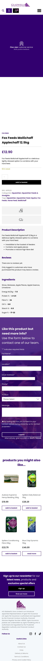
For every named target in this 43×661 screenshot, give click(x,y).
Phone (5, 384)
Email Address (8, 375)
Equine (34, 198)
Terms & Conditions (21, 657)
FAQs (21, 650)
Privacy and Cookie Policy (21, 660)
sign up (21, 588)
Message (5, 405)
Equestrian (16, 193)
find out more (21, 594)
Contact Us (21, 647)
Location (6, 364)
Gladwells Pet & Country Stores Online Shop (20, 4)
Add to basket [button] (11, 508)
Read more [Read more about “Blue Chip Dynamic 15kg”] (31, 553)
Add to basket (21, 182)
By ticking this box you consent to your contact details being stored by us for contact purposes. (21, 424)
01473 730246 (35, 438)
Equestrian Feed (23, 198)
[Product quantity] (5, 176)
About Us (21, 644)
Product (5, 395)
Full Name (6, 353)
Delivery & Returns (21, 653)
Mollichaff (22, 200)
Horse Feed (12, 200)
